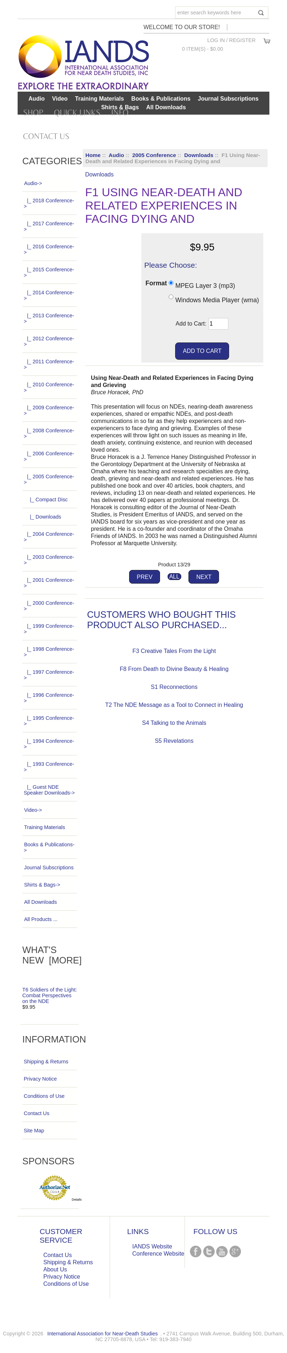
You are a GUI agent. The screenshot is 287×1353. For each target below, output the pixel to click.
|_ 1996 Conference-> (49, 698)
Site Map (34, 1130)
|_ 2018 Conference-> (49, 203)
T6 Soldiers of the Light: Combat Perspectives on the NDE (49, 995)
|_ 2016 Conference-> (49, 249)
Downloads (198, 155)
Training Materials (99, 99)
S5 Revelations (174, 741)
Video (60, 99)
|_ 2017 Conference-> (49, 226)
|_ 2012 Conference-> (49, 341)
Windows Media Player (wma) (217, 299)
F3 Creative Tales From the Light (174, 651)
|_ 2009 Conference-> (49, 410)
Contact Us (46, 136)
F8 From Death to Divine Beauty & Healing (174, 669)
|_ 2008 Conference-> (49, 433)
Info (119, 112)
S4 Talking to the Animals (174, 723)
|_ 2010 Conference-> (49, 387)
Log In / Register (231, 40)
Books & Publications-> (49, 847)
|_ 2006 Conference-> (49, 456)
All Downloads (166, 107)
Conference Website (158, 1254)
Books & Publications (160, 99)
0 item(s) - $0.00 (202, 49)
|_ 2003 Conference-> (49, 560)
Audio (116, 155)
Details (77, 1199)
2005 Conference (154, 155)
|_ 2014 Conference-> (49, 295)
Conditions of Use (44, 1096)
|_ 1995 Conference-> (49, 721)
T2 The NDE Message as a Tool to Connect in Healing (174, 705)
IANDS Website (152, 1246)
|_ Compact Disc (46, 499)
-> (33, 183)
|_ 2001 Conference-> (49, 583)
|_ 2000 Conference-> (49, 606)
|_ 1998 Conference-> (49, 652)
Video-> (33, 810)
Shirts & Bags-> (42, 885)
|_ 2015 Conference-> (49, 272)
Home (93, 155)
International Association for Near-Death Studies (102, 1333)
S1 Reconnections (174, 687)
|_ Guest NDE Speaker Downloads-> (49, 790)
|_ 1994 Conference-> (49, 744)
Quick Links (77, 112)
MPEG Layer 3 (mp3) (205, 285)
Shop (33, 112)
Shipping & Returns (46, 1061)
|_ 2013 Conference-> (49, 318)
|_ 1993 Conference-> (49, 767)
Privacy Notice (40, 1079)
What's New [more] (52, 955)
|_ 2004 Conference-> (49, 537)
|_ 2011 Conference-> (49, 364)
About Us (55, 1269)
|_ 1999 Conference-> (49, 629)
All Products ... (41, 919)
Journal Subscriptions (228, 99)
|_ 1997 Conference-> (49, 675)
